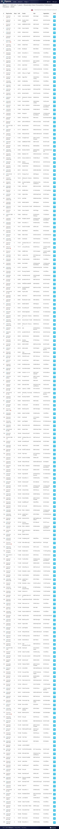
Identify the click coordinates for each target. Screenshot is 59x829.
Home (14, 1)
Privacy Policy (17, 827)
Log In (55, 2)
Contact (24, 827)
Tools (26, 1)
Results (20, 1)
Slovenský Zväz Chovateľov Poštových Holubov (45, 9)
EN (48, 1)
